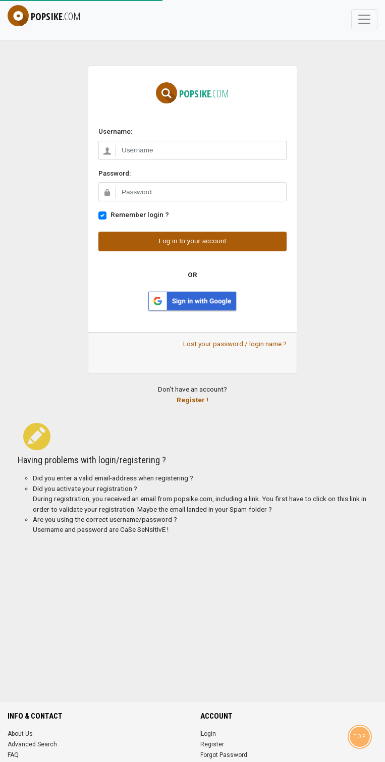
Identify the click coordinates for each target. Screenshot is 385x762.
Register (212, 744)
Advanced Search (32, 744)
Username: (115, 131)
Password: (114, 173)
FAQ (13, 754)
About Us (20, 733)
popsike (44, 16)
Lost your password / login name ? (235, 344)
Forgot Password (223, 754)
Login (208, 733)
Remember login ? (140, 214)
